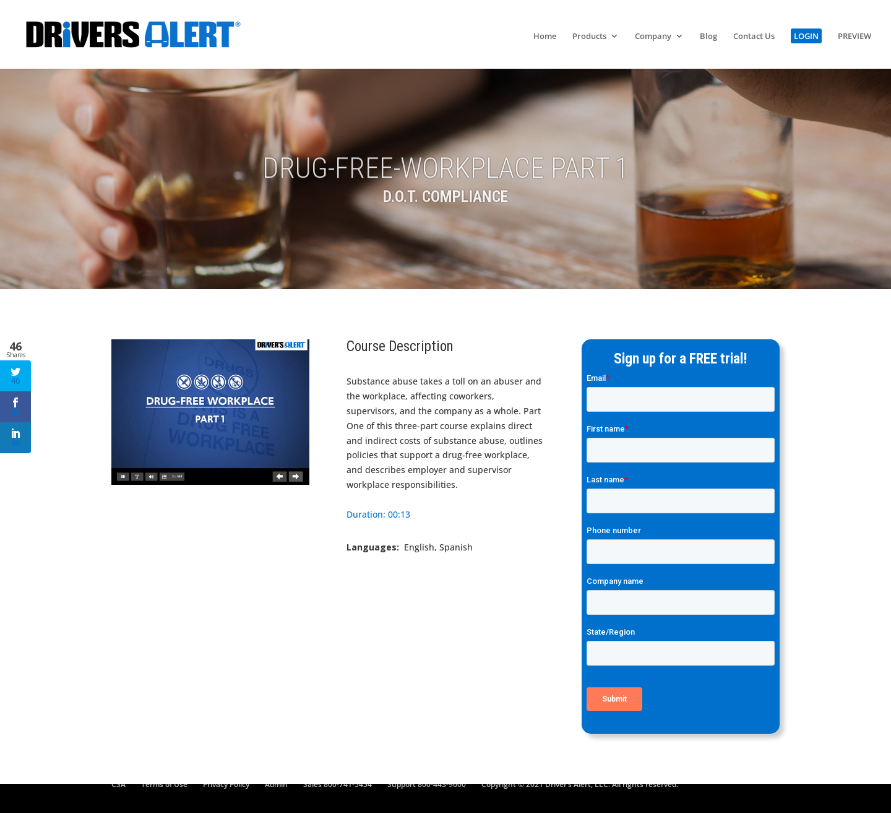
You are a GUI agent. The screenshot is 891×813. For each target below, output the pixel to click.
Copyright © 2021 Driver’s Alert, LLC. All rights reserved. (579, 784)
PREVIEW (854, 36)
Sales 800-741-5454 (337, 784)
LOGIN (806, 35)
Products (589, 36)
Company (653, 36)
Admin (276, 784)
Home (544, 36)
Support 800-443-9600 (426, 784)
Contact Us (754, 36)
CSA (118, 784)
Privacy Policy (226, 784)
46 (15, 376)
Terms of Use (164, 784)
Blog (708, 36)
